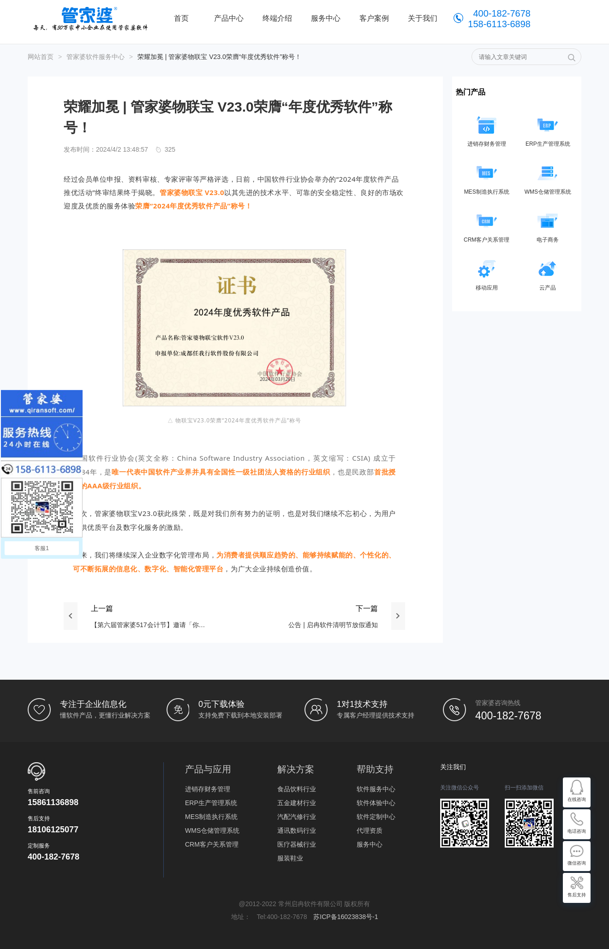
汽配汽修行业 (296, 816)
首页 (181, 18)
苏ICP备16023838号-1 (345, 916)
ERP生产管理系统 (211, 803)
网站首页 (41, 56)
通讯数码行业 (296, 830)
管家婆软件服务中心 (95, 56)
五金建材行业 (296, 803)
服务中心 (369, 844)
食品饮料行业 (296, 789)
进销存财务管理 (207, 789)
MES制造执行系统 (211, 816)
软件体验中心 (376, 803)
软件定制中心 (376, 816)
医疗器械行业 (296, 844)
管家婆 (92, 18)
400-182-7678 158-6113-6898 (499, 18)
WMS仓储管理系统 (212, 830)
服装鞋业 (290, 858)
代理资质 (369, 830)
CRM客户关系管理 (212, 844)
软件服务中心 (376, 789)
